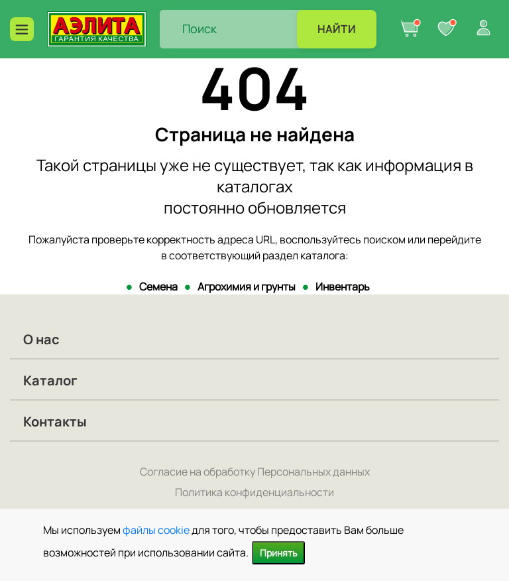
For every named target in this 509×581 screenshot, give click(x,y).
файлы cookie (156, 530)
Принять (278, 553)
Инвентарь (342, 286)
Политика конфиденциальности (254, 492)
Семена (158, 286)
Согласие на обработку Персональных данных (255, 471)
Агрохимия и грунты (247, 286)
